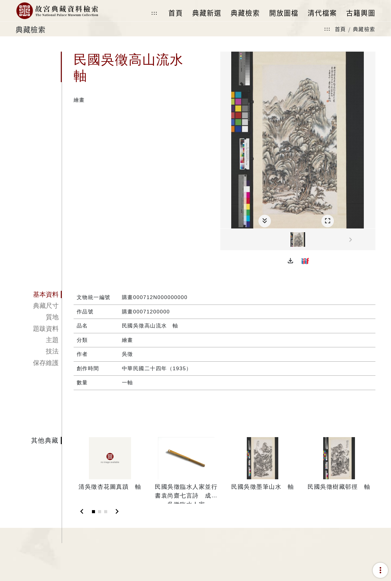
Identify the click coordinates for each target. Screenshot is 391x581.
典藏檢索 (364, 29)
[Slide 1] (93, 511)
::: (154, 13)
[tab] (39, 294)
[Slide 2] (99, 511)
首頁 (340, 29)
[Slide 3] (105, 511)
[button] (290, 261)
